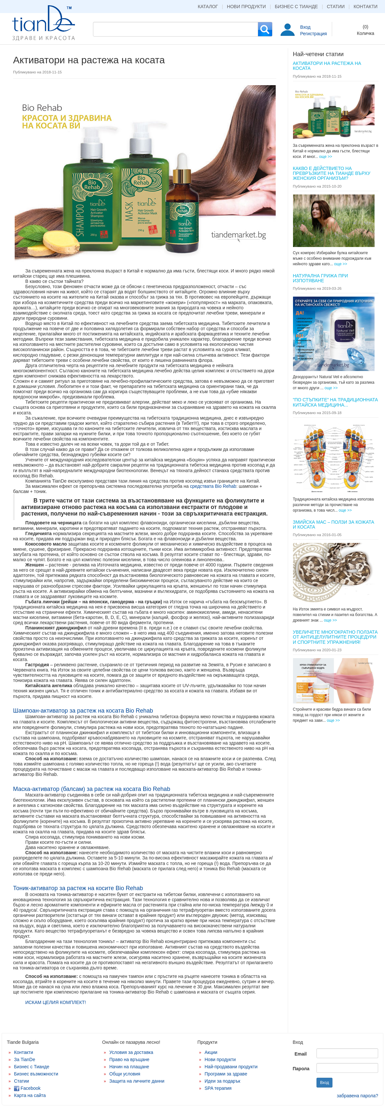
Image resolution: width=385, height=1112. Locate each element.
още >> (325, 156)
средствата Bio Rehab (213, 486)
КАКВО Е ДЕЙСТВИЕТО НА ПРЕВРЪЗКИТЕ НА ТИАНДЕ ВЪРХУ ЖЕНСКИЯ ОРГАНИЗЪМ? (332, 173)
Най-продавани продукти (231, 1066)
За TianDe (24, 1059)
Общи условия (124, 1073)
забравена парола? (357, 1095)
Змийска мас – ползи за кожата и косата (333, 524)
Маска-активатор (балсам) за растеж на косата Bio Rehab (91, 789)
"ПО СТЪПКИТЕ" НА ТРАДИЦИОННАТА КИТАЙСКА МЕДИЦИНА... (335, 402)
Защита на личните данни (136, 1081)
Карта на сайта (30, 1095)
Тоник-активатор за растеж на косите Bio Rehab (78, 888)
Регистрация (313, 33)
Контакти (365, 6)
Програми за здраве (226, 1073)
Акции (211, 1052)
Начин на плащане (129, 1066)
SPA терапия (218, 1088)
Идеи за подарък (222, 1081)
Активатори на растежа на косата (327, 66)
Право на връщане (129, 1059)
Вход (305, 27)
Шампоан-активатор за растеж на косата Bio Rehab (83, 710)
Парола (301, 1068)
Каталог (208, 6)
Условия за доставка (131, 1052)
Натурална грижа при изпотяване (320, 278)
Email (301, 1054)
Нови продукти (246, 6)
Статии (336, 6)
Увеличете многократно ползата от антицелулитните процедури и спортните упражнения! (335, 637)
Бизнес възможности (36, 1073)
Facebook (27, 1088)
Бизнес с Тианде (296, 6)
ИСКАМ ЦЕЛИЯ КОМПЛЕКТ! (55, 1002)
